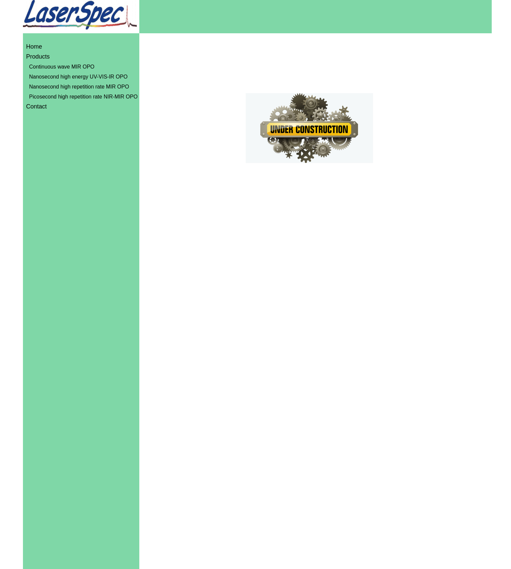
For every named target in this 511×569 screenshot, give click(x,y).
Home (34, 46)
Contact (36, 106)
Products (38, 56)
